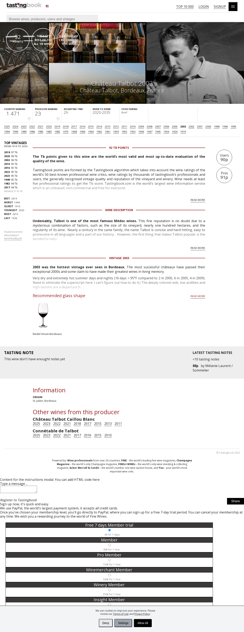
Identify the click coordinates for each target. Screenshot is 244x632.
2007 (158, 126)
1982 (57, 131)
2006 (166, 126)
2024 (15, 126)
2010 (133, 126)
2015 (91, 126)
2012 (116, 126)
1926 (175, 131)
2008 (149, 126)
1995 (233, 126)
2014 (99, 126)
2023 (24, 126)
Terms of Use (121, 614)
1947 (149, 131)
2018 (66, 126)
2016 (82, 126)
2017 (74, 126)
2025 (7, 126)
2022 (32, 126)
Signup (220, 6)
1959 (116, 131)
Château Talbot (99, 90)
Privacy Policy (142, 614)
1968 (74, 131)
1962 (99, 131)
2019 (57, 126)
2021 (40, 126)
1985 (40, 131)
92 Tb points (119, 148)
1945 (158, 131)
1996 (225, 126)
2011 (124, 126)
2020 (49, 126)
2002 (191, 126)
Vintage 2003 (119, 258)
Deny (105, 623)
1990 (15, 131)
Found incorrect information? (13, 235)
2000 (208, 126)
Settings (123, 623)
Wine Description (119, 210)
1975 (66, 131)
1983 (49, 131)
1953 (133, 131)
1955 (124, 131)
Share (235, 502)
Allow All (142, 623)
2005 (175, 126)
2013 (107, 126)
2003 (183, 126)
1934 (166, 131)
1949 (141, 131)
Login (204, 6)
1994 (7, 131)
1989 (24, 131)
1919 (183, 131)
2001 (200, 126)
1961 (107, 131)
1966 (82, 131)
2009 (141, 126)
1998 (216, 126)
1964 (91, 131)
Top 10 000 (185, 6)
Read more (198, 200)
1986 (32, 131)
